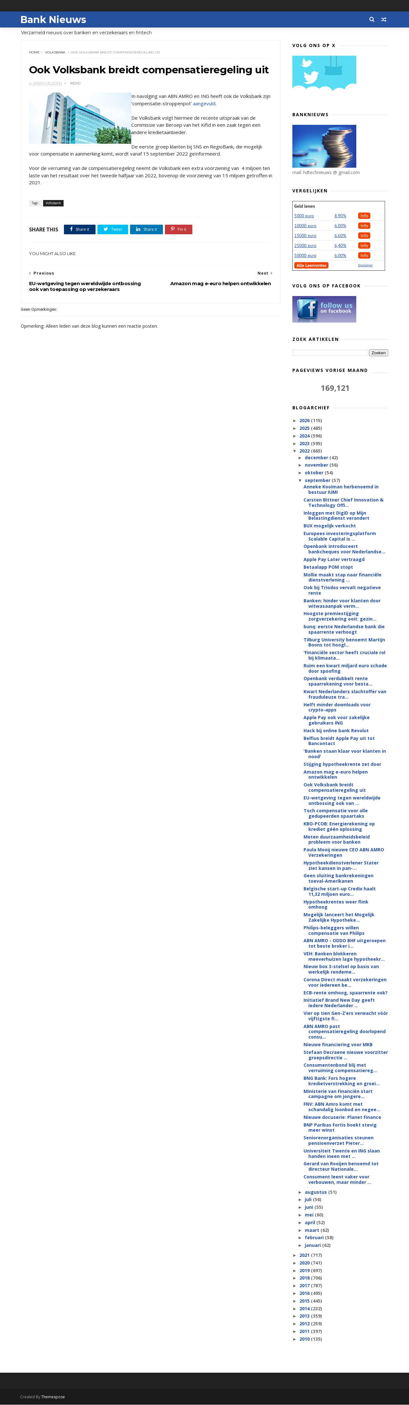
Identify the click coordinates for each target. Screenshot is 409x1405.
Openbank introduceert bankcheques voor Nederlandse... (344, 549)
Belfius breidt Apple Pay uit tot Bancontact (339, 741)
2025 (305, 428)
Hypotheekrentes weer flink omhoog (336, 904)
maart (312, 1230)
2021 (305, 1255)
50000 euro (305, 256)
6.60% (340, 236)
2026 (305, 421)
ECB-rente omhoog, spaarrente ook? (346, 993)
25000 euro (305, 246)
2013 (305, 1316)
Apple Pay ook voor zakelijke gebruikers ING (337, 720)
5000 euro (304, 216)
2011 (305, 1332)
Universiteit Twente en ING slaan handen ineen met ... (342, 1154)
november (317, 465)
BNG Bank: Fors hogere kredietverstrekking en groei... (342, 1081)
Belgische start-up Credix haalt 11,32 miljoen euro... (340, 891)
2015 (305, 1301)
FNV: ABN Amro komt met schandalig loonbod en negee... (342, 1107)
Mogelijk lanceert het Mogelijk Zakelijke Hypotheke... (339, 917)
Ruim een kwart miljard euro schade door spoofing (345, 668)
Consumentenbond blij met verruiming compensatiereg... (340, 1068)
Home (34, 53)
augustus (316, 1192)
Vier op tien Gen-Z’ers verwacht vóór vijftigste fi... (346, 1016)
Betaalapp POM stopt (328, 567)
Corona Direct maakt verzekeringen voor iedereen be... (345, 982)
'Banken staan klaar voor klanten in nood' (345, 754)
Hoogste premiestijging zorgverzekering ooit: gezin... (340, 616)
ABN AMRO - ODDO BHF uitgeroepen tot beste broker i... (345, 943)
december (317, 458)
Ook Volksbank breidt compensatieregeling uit (335, 787)
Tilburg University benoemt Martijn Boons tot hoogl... (344, 642)
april (310, 1223)
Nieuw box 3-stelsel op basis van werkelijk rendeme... (341, 969)
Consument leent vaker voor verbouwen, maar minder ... (337, 1179)
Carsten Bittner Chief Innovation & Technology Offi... (343, 503)
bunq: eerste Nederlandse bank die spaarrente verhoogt (344, 629)
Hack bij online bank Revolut (336, 731)
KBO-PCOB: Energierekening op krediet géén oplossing (339, 826)
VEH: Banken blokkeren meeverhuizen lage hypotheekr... (344, 956)
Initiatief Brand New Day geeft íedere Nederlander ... (339, 1003)
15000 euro (305, 236)
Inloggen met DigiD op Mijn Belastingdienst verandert (336, 515)
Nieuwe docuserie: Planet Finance (342, 1117)
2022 (305, 451)
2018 (305, 1278)
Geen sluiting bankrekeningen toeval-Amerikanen (339, 878)
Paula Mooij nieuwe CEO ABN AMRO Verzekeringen (344, 852)
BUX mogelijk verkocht (330, 526)
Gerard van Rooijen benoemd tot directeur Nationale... (341, 1166)
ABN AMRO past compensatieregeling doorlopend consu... (345, 1032)
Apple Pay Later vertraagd (334, 560)
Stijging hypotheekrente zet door (342, 764)
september (318, 481)
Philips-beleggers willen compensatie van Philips (334, 930)
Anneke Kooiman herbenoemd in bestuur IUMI (341, 489)
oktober (314, 473)
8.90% (340, 216)
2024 (305, 436)
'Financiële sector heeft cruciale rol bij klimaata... (344, 655)
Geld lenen (304, 206)
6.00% (340, 226)
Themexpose (54, 1397)
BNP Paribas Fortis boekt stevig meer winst (340, 1128)
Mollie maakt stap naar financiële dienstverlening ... (343, 577)
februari (315, 1238)
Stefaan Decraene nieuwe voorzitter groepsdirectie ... (346, 1055)
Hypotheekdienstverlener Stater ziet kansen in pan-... (341, 865)
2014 (305, 1309)
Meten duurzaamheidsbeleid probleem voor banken (337, 840)
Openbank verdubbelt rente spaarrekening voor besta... (338, 681)
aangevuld (213, 116)
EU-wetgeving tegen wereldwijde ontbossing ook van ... (342, 801)
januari (313, 1245)
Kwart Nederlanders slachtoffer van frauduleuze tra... (345, 694)
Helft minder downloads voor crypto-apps (337, 707)
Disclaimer (365, 265)
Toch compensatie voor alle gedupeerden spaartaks (336, 813)
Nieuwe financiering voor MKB (338, 1045)
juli (309, 1200)
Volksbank (55, 53)
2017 (305, 1286)
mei (309, 1215)
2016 (305, 1293)
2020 (305, 1263)
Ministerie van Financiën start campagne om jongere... (338, 1094)
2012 (305, 1324)
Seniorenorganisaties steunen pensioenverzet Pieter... (339, 1140)
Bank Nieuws (54, 19)
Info (364, 216)
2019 (305, 1271)
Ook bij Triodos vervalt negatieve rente (342, 590)
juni (309, 1207)
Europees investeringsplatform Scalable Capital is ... (340, 536)
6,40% (340, 246)
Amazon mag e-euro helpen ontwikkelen (336, 775)
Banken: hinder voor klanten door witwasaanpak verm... (342, 603)
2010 (305, 1339)
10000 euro (305, 226)
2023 (305, 444)
